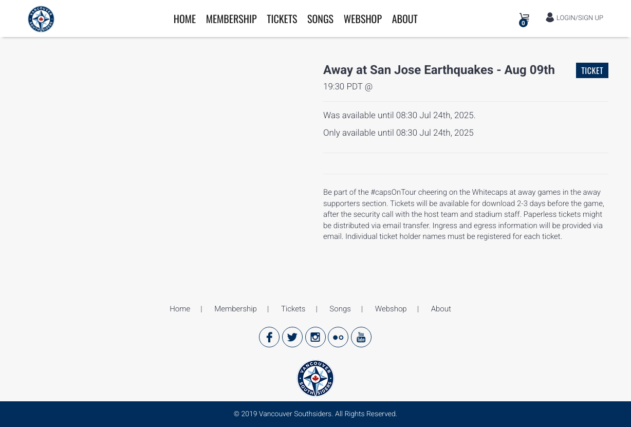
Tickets (282, 18)
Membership (231, 18)
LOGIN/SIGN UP (574, 18)
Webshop (363, 18)
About (405, 18)
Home (185, 18)
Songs (320, 18)
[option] (65, 89)
